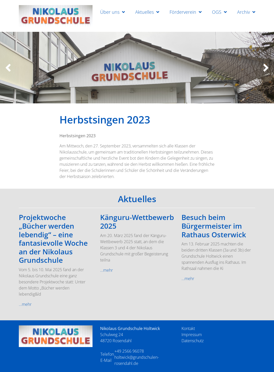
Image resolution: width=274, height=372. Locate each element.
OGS (216, 12)
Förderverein (183, 12)
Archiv (243, 12)
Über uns (109, 12)
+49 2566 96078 (129, 351)
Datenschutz (192, 340)
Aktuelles (144, 12)
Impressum (191, 334)
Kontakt (188, 328)
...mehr (25, 304)
